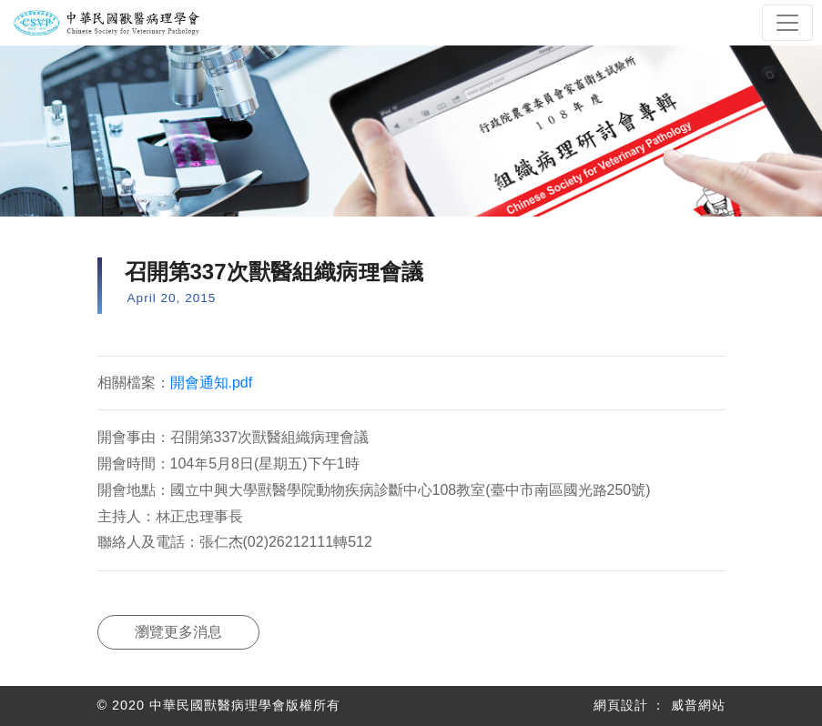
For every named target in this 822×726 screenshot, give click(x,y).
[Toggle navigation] (787, 23)
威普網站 (698, 705)
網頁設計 (621, 705)
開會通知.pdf (211, 382)
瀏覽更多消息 (178, 632)
